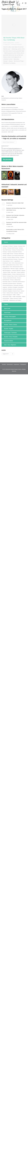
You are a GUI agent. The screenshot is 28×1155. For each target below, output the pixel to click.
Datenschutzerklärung (14, 148)
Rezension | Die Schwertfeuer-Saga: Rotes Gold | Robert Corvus (15, 209)
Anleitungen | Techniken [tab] (9, 332)
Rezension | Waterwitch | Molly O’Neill (14, 203)
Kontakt (4, 364)
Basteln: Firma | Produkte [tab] (9, 336)
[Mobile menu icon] (26, 3)
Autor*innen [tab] (6, 312)
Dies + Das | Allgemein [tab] (9, 345)
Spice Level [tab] (6, 308)
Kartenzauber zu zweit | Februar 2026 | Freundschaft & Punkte (15, 230)
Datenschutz (10, 364)
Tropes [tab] (5, 304)
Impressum (16, 364)
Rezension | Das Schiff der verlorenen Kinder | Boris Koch (16, 223)
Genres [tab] (5, 242)
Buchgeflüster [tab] (6, 320)
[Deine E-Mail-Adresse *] (8, 142)
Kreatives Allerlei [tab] (7, 340)
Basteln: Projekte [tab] (7, 328)
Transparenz (23, 364)
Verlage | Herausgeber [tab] (9, 316)
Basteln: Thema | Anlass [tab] (9, 324)
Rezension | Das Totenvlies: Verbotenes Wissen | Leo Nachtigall (15, 216)
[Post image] (3, 204)
